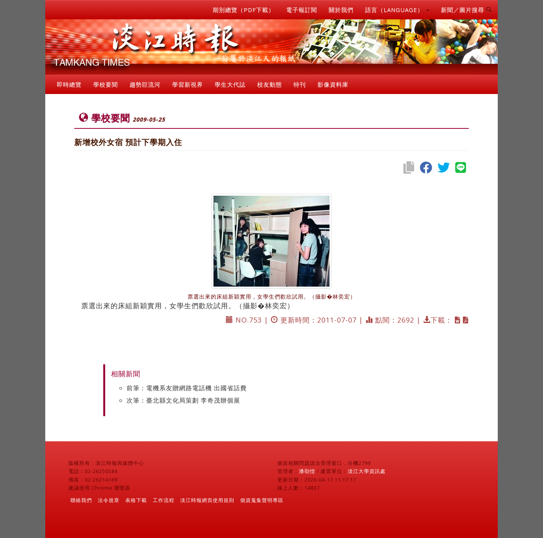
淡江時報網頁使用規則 (207, 500)
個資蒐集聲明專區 (261, 500)
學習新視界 (187, 84)
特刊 (300, 84)
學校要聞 (105, 84)
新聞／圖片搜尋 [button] (466, 10)
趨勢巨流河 (145, 84)
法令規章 (109, 500)
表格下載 (136, 500)
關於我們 (341, 10)
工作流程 (163, 500)
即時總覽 (69, 84)
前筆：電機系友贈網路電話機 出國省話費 (186, 388)
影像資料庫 (333, 84)
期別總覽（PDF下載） (244, 10)
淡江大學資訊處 (367, 471)
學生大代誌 (230, 84)
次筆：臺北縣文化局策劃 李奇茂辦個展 (183, 400)
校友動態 (269, 84)
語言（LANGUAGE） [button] (397, 10)
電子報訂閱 (301, 10)
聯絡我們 (81, 500)
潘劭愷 (307, 471)
